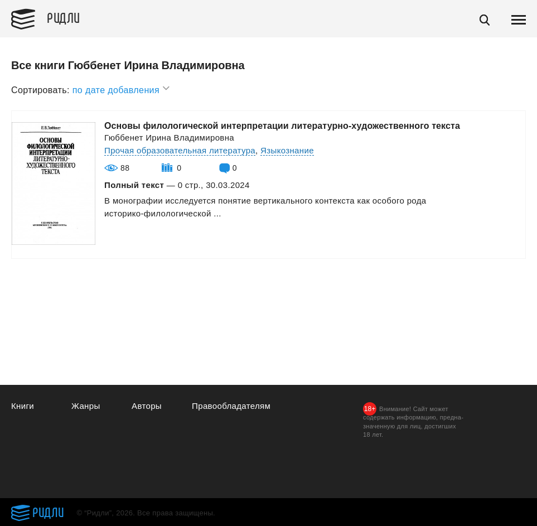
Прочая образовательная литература (179, 150)
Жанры (85, 406)
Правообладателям (231, 406)
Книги (22, 406)
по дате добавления (121, 88)
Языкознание (287, 150)
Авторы (147, 406)
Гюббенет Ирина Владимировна (169, 137)
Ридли (63, 17)
